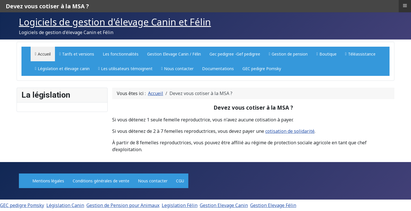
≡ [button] (404, 5)
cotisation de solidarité (290, 131)
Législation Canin (65, 205)
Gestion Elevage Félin (273, 205)
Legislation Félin (179, 205)
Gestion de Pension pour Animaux (122, 205)
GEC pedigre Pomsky (22, 205)
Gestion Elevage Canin (224, 205)
